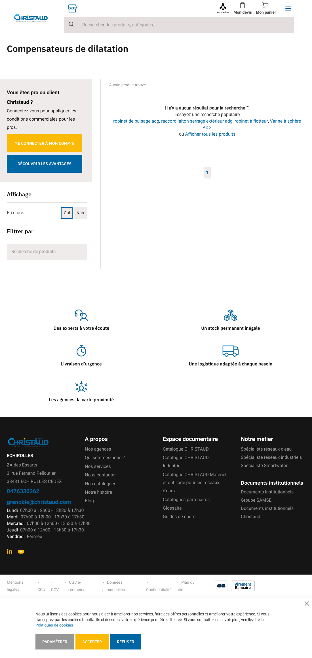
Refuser (125, 641)
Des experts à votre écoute (81, 328)
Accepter (92, 641)
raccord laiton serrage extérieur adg (197, 121)
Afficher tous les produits (210, 134)
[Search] (47, 252)
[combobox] (179, 25)
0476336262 (23, 491)
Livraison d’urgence (81, 364)
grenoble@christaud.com (39, 502)
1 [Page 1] (207, 172)
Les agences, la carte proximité (81, 400)
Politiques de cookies (54, 625)
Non (80, 213)
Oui (67, 213)
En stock (15, 212)
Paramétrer (54, 641)
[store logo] (35, 18)
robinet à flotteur (251, 121)
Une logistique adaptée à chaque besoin (231, 364)
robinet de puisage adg (136, 121)
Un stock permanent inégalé (230, 328)
